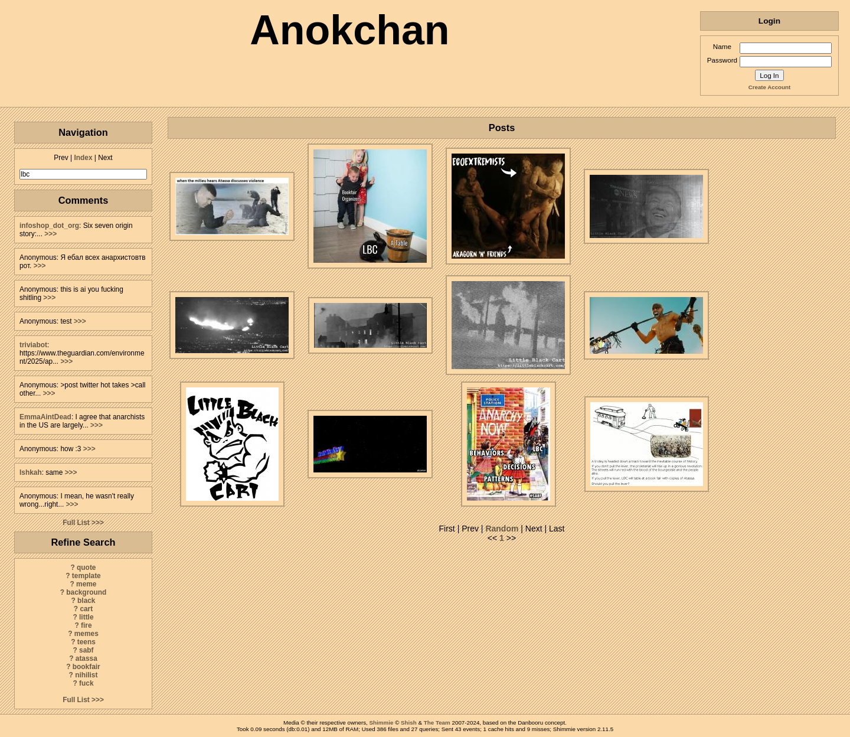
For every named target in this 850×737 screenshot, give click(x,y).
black (86, 600)
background (86, 592)
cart (86, 609)
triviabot (33, 345)
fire (86, 625)
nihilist (86, 675)
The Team (437, 722)
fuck (86, 683)
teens (86, 642)
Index (83, 158)
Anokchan (349, 30)
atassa (86, 658)
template (86, 576)
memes (86, 634)
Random (501, 528)
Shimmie (382, 722)
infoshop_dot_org (49, 225)
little (86, 617)
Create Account (769, 87)
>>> (50, 234)
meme (86, 584)
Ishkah (30, 472)
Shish (409, 722)
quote (86, 567)
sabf (86, 650)
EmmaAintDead (45, 417)
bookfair (86, 667)
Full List (76, 522)
